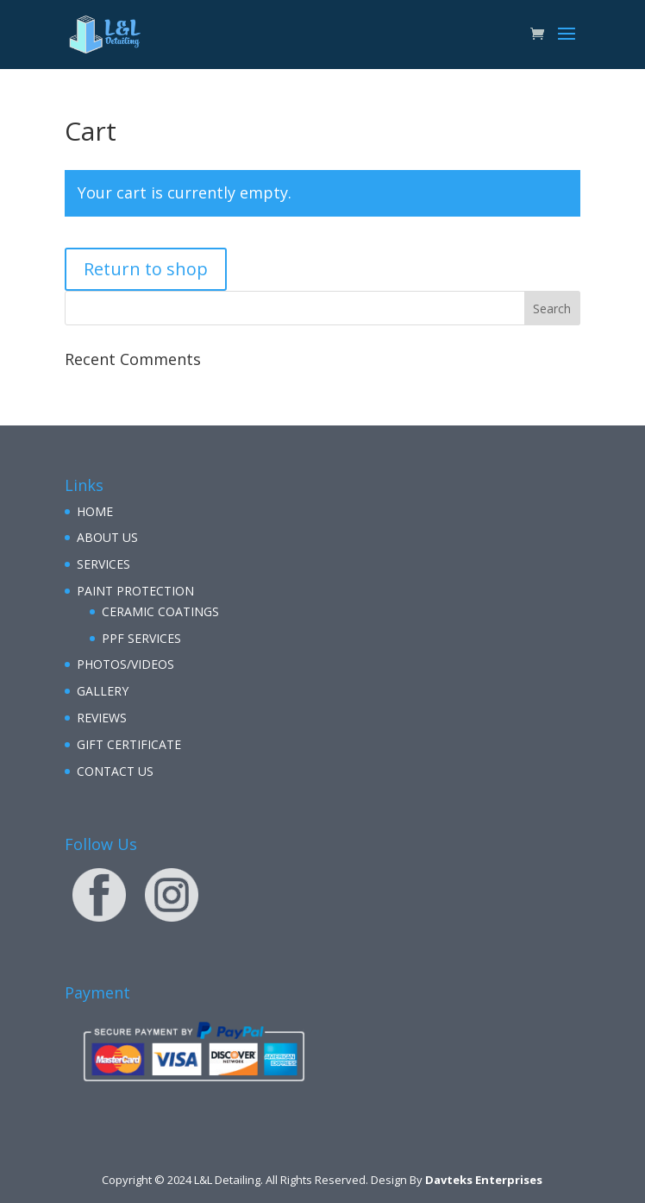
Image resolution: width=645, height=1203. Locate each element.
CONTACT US (115, 771)
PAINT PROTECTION (135, 591)
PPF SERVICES (141, 638)
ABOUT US (107, 537)
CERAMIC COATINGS (160, 611)
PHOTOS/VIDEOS (125, 664)
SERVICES (103, 564)
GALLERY (102, 691)
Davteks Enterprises (483, 1179)
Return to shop (146, 268)
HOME (95, 511)
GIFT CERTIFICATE (129, 744)
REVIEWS (102, 717)
